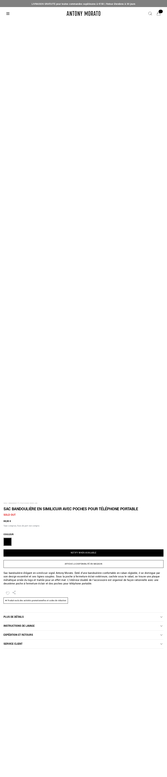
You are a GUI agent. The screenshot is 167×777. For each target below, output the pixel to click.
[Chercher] (150, 13)
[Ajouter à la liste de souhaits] (8, 593)
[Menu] (8, 13)
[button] (83, 617)
